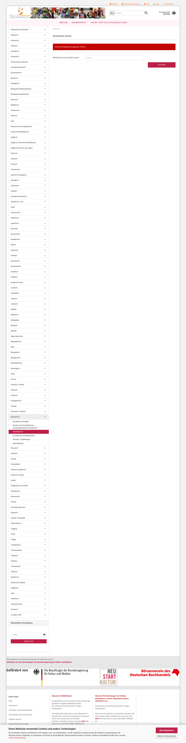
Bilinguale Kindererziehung (21, 89)
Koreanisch (15, 261)
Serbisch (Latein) (17, 475)
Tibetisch (14, 556)
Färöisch (14, 159)
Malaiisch (14, 315)
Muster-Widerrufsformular (19, 724)
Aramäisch (15, 52)
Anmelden (29, 642)
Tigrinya (14, 561)
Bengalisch (15, 84)
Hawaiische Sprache (19, 197)
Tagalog (14, 529)
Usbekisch (15, 599)
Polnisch (14, 396)
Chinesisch (15, 111)
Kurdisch (14, 277)
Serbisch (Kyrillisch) (18, 470)
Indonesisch (15, 213)
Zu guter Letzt (16, 615)
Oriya (13, 374)
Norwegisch (15, 369)
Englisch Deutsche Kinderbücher (23, 143)
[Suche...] (112, 12)
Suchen (161, 65)
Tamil (13, 535)
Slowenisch (15, 497)
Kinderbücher (18, 432)
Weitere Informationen (166, 736)
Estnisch (14, 154)
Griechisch (15, 186)
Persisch (14, 390)
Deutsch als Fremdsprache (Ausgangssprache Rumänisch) (25, 427)
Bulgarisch (15, 105)
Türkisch (14, 572)
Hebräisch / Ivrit (17, 202)
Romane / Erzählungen (21, 440)
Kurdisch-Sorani (17, 283)
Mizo (12, 347)
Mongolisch (15, 353)
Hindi (13, 208)
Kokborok (14, 251)
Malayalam (15, 320)
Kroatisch (14, 272)
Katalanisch (15, 240)
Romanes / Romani (18, 412)
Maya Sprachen (17, 337)
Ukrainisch (15, 578)
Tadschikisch (16, 524)
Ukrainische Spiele (18, 583)
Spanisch (14, 513)
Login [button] (156, 4)
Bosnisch (14, 100)
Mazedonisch (16, 342)
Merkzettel (168, 4)
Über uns (63, 22)
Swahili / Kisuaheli (18, 518)
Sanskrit (14, 454)
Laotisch (14, 288)
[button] (146, 4)
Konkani (14, 256)
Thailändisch (16, 545)
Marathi (14, 331)
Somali (13, 502)
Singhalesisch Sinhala (19, 486)
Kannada (14, 229)
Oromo (13, 380)
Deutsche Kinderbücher (20, 132)
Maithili (13, 310)
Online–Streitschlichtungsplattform (109, 22)
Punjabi (13, 406)
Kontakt (114, 4)
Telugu (13, 540)
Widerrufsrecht (79, 22)
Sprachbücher (18, 444)
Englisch (14, 138)
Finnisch (14, 165)
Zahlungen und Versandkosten (20, 711)
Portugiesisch (16, 401)
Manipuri (14, 326)
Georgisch (15, 181)
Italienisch (15, 218)
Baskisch (14, 78)
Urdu (12, 594)
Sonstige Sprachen (18, 508)
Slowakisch (15, 492)
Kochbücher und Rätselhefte (24, 436)
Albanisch (14, 36)
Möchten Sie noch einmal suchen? (66, 58)
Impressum (13, 706)
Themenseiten (16, 551)
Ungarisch (15, 588)
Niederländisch (16, 364)
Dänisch (14, 116)
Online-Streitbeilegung (131, 4)
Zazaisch (14, 610)
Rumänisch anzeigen (21, 422)
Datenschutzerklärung (17, 738)
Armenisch (15, 57)
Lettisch (14, 299)
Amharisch (15, 41)
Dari (12, 122)
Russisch (14, 448)
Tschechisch (16, 567)
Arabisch (14, 46)
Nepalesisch (15, 358)
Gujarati (14, 191)
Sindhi (13, 481)
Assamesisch (16, 73)
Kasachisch (15, 234)
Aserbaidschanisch (18, 68)
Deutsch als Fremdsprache (21, 127)
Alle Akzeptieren (166, 730)
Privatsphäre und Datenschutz (20, 715)
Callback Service (15, 720)
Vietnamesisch (16, 604)
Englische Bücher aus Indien (22, 148)
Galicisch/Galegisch (18, 175)
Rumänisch (15, 417)
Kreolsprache (16, 267)
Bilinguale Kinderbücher (20, 95)
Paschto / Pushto (17, 385)
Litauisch (14, 304)
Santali (13, 459)
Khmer (13, 245)
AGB (10, 701)
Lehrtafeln (15, 294)
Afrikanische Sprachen (19, 30)
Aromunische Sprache (19, 62)
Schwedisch (15, 465)
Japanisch (15, 224)
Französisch (15, 170)
